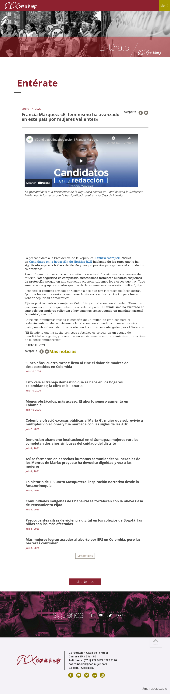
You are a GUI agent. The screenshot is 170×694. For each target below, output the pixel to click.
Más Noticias (85, 582)
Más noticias (85, 556)
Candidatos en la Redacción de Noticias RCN (60, 261)
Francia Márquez (107, 258)
